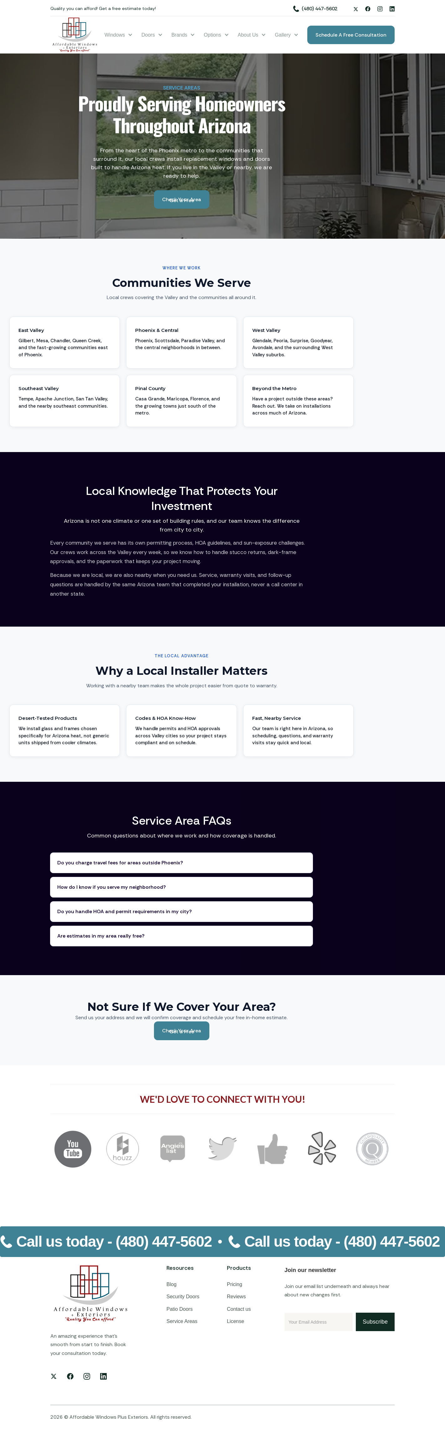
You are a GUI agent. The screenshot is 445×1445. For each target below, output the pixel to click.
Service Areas (181, 1321)
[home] (75, 34)
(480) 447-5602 (319, 8)
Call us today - (114, 1241)
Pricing (234, 1284)
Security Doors (182, 1296)
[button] (119, 35)
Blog (171, 1284)
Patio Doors (179, 1309)
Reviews (236, 1296)
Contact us (239, 1309)
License (235, 1321)
